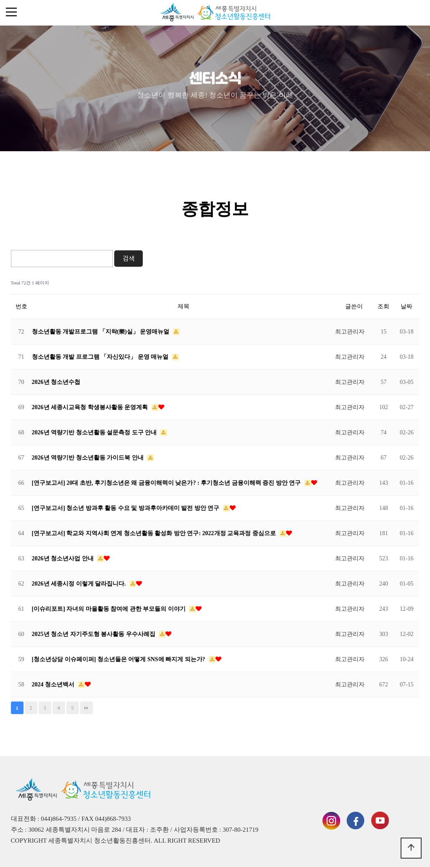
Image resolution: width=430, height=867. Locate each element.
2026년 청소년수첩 (56, 382)
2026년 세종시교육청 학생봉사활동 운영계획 (90, 407)
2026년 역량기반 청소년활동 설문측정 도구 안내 (95, 432)
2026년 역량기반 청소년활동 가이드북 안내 (88, 458)
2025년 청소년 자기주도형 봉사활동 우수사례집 (94, 634)
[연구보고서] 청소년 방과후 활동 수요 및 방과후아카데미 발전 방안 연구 (126, 508)
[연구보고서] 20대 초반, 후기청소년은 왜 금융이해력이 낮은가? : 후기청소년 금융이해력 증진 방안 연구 (167, 483)
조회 (383, 306)
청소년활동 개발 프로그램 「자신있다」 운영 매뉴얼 (101, 357)
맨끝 (86, 707)
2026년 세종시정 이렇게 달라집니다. (80, 584)
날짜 (406, 306)
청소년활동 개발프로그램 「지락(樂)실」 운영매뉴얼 (101, 331)
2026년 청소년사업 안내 (63, 558)
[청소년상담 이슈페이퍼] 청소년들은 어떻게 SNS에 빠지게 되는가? (119, 659)
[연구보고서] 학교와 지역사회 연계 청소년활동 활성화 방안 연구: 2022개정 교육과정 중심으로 (155, 533)
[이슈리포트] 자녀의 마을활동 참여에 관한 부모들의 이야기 (109, 609)
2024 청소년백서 (54, 684)
